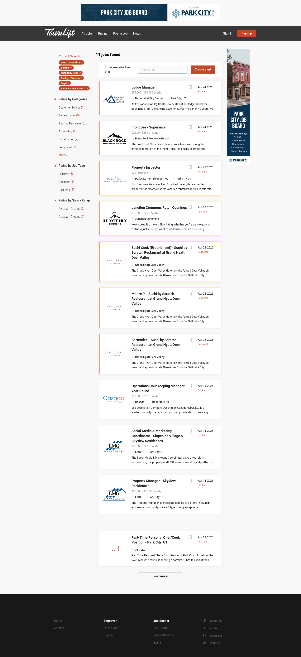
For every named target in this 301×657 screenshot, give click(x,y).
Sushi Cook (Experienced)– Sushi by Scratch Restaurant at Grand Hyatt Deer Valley (159, 252)
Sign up (246, 33)
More (62, 155)
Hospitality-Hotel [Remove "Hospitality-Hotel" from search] (69, 73)
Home (58, 621)
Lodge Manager (143, 87)
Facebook (215, 621)
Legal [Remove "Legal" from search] (64, 83)
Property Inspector (145, 167)
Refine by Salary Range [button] (74, 200)
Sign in (227, 33)
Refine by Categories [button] (72, 99)
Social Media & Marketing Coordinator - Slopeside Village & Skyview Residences (157, 436)
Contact (59, 628)
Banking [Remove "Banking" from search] (65, 67)
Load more (160, 576)
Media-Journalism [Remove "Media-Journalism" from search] (70, 62)
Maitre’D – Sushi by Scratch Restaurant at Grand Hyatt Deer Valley (155, 299)
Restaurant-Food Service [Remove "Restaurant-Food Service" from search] (73, 88)
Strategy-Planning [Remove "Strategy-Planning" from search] (70, 78)
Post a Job (111, 628)
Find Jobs (160, 628)
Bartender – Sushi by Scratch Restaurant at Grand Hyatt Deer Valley (155, 345)
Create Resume (163, 635)
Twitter (213, 628)
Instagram (215, 635)
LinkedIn (214, 643)
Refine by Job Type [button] (71, 165)
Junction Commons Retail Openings (159, 207)
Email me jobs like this (117, 69)
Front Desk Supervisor (148, 127)
